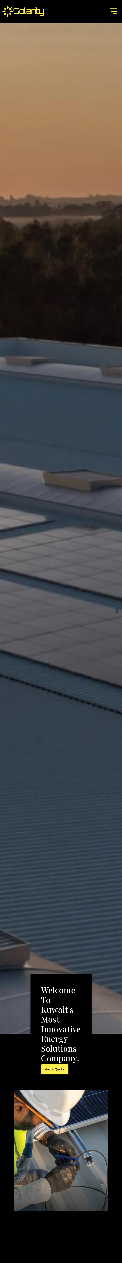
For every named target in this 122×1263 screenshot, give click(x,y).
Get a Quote (54, 1069)
